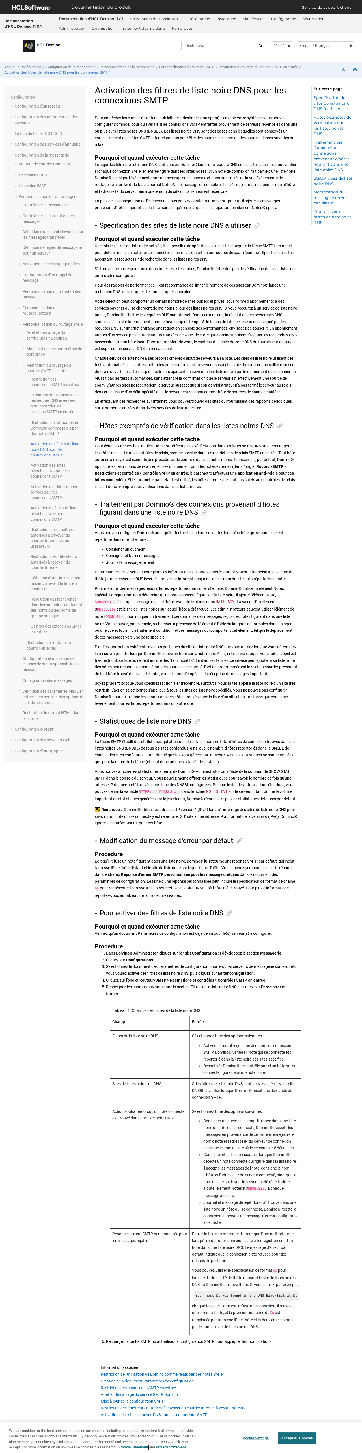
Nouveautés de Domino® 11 (155, 19)
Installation (226, 19)
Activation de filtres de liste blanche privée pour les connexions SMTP (54, 513)
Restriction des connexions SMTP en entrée (138, 1384)
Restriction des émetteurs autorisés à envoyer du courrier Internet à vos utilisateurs (173, 1404)
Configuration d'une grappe (39, 751)
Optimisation (103, 28)
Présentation (198, 19)
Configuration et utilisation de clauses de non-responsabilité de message (51, 664)
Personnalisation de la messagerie (127, 67)
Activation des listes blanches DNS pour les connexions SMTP (50, 471)
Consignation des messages (47, 680)
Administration (72, 28)
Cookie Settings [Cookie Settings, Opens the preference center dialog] (256, 1438)
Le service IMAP (32, 186)
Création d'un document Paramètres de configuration (147, 1377)
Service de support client (326, 7)
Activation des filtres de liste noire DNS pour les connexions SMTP (57, 72)
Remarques (182, 28)
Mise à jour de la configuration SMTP (133, 1398)
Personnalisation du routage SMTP (186, 67)
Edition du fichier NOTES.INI (39, 133)
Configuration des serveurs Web (42, 740)
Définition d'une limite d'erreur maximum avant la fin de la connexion (56, 583)
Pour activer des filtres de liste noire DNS (333, 217)
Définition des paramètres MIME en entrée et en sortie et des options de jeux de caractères (53, 697)
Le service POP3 (33, 175)
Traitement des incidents (143, 28)
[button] (8, 97)
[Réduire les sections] (344, 69)
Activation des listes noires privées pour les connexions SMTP (54, 492)
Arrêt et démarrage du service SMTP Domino (139, 1391)
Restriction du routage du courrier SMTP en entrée (258, 67)
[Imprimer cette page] (355, 69)
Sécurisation (313, 19)
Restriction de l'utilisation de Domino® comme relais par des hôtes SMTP (55, 428)
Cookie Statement (133, 1447)
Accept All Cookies (297, 1438)
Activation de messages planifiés (51, 264)
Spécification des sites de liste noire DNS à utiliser (331, 103)
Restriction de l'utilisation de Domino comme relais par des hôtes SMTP (162, 1371)
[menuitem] (90, 19)
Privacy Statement (171, 1447)
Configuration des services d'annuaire (47, 144)
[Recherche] (260, 45)
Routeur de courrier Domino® (44, 164)
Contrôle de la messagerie (45, 205)
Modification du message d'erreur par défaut (330, 197)
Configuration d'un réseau (37, 106)
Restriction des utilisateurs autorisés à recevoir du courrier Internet (54, 562)
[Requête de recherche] (223, 45)
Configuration (283, 19)
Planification (254, 19)
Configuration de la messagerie (70, 67)
